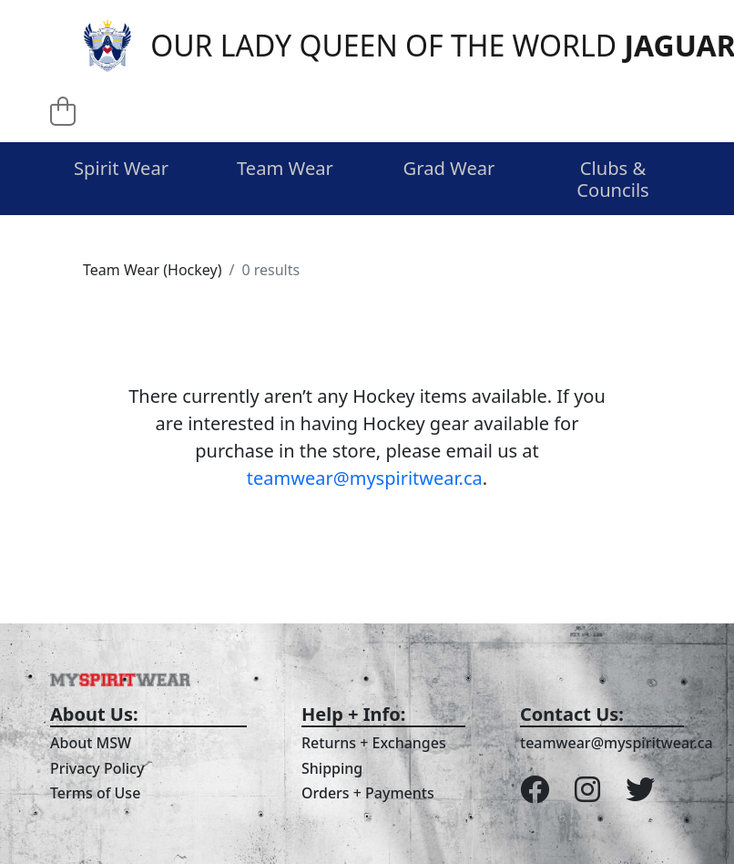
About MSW (90, 743)
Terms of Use (95, 793)
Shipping (331, 768)
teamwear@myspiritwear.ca (365, 478)
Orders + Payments (367, 793)
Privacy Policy (97, 768)
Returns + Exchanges (373, 743)
